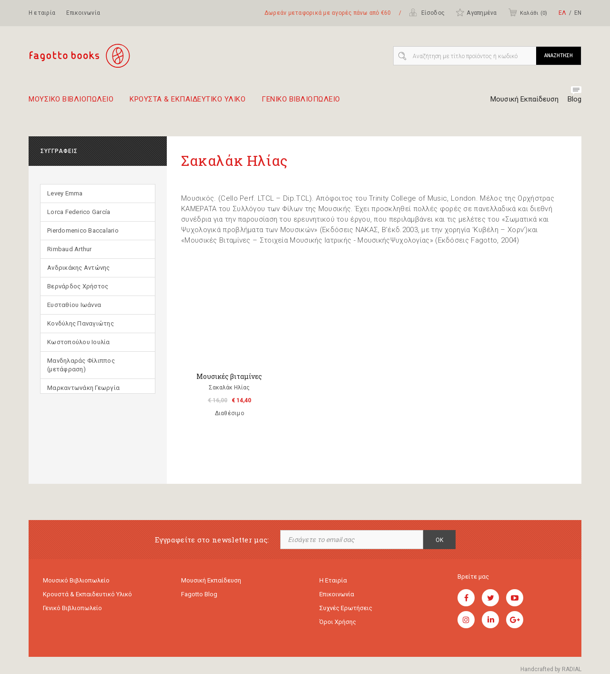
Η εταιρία (42, 13)
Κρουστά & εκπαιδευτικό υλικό (87, 594)
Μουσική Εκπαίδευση (524, 99)
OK (439, 540)
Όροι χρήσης (337, 621)
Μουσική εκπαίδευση (211, 580)
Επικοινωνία (83, 13)
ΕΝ (577, 13)
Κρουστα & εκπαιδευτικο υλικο (187, 103)
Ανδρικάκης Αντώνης (78, 267)
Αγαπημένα (476, 12)
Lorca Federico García (78, 211)
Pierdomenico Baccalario (83, 230)
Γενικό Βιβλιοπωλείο (72, 608)
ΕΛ (562, 13)
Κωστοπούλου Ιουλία (78, 342)
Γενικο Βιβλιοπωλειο (301, 103)
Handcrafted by (550, 669)
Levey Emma (65, 193)
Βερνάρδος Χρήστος (77, 286)
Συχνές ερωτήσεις (345, 608)
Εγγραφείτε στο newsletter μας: (212, 539)
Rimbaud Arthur (69, 249)
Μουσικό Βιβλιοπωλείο (76, 580)
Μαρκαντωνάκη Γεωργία (83, 387)
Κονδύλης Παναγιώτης (80, 323)
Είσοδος (427, 12)
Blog (574, 99)
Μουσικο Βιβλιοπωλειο (71, 103)
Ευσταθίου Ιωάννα (74, 304)
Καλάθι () (527, 12)
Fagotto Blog (199, 594)
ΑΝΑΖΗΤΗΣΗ (558, 55)
